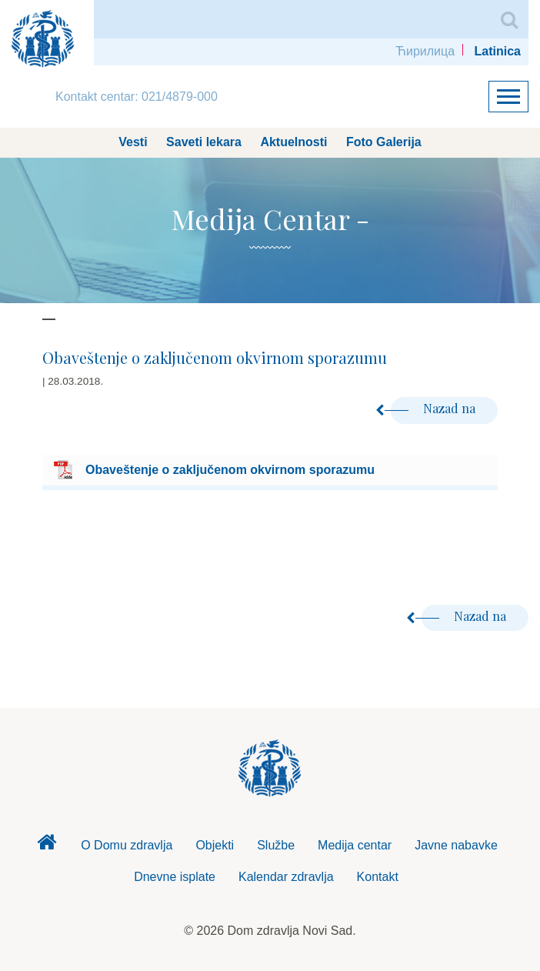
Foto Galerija (384, 141)
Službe (276, 845)
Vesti (132, 141)
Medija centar (355, 845)
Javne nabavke (456, 845)
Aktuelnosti (293, 141)
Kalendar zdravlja (286, 876)
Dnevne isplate (174, 876)
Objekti (214, 845)
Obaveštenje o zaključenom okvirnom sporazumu (230, 469)
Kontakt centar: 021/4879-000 (136, 96)
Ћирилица (425, 51)
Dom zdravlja (46, 846)
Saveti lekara (204, 141)
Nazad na (434, 408)
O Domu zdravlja (126, 845)
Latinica (498, 51)
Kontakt (377, 876)
